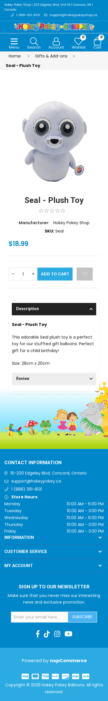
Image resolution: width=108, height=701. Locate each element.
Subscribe (82, 617)
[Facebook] (37, 634)
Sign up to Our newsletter (54, 587)
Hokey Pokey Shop (71, 223)
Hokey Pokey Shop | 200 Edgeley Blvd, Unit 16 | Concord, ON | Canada (48, 7)
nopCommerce (68, 660)
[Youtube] (68, 634)
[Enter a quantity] (23, 274)
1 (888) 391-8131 (26, 489)
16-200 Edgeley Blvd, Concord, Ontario (48, 473)
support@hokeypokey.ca (36, 481)
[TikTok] (47, 634)
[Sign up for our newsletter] (39, 617)
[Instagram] (57, 634)
